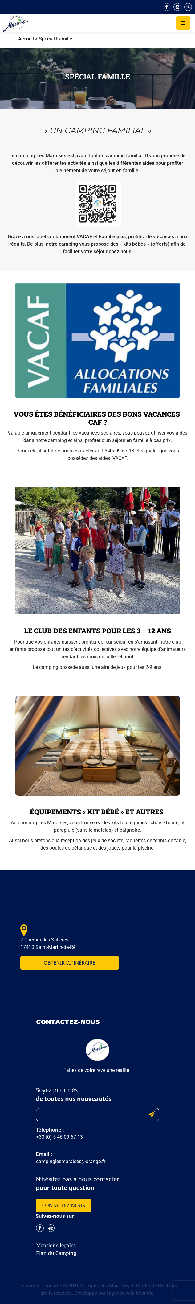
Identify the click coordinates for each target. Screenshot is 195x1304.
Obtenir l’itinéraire (69, 962)
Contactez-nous (63, 1205)
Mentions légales (56, 1245)
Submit (151, 1114)
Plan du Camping (56, 1253)
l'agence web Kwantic (130, 1293)
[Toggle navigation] (183, 23)
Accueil (26, 39)
